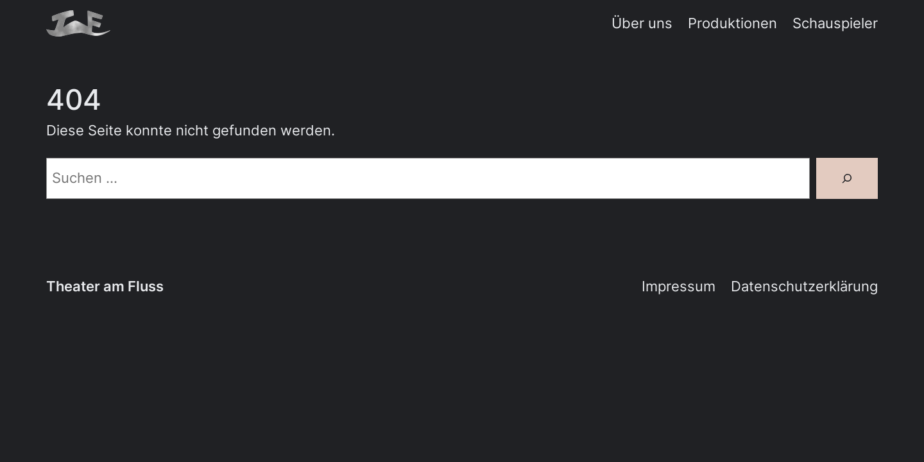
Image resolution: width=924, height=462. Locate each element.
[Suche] (847, 178)
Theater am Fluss (105, 286)
